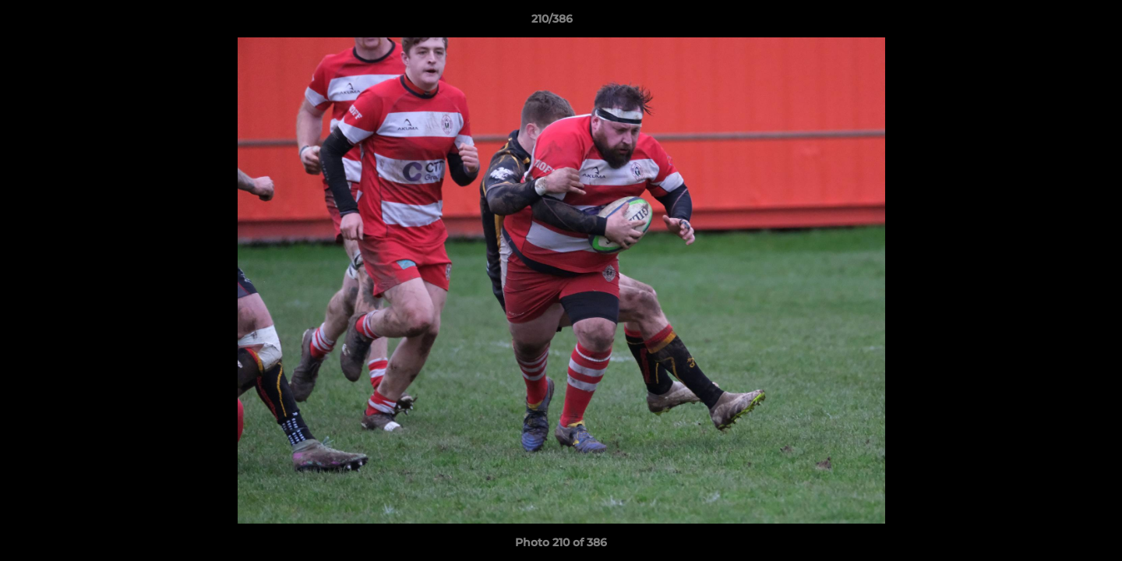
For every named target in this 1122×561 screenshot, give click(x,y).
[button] (1056, 23)
